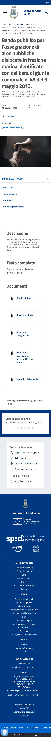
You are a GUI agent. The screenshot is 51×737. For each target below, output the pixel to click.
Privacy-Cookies (9, 727)
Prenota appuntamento (24, 704)
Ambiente (24, 631)
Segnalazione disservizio (24, 711)
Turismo (24, 616)
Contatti (24, 672)
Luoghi (24, 589)
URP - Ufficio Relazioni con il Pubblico (24, 695)
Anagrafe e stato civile (24, 599)
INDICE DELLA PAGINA (12, 178)
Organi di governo (24, 571)
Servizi (24, 594)
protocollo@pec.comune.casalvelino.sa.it (24, 690)
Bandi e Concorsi (32, 24)
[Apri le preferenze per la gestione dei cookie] (4, 732)
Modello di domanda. (27, 379)
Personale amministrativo (24, 585)
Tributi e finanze (24, 627)
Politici (24, 581)
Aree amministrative (24, 567)
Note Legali (23, 727)
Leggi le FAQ (24, 708)
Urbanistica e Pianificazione (24, 613)
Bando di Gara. (24, 298)
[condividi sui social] (8, 116)
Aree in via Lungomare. (22, 333)
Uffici (24, 574)
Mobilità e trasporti (24, 620)
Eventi (24, 651)
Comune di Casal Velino (32, 12)
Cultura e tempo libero (24, 602)
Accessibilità (24, 715)
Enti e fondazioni (24, 578)
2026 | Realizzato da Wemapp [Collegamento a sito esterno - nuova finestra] (25, 735)
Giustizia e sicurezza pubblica (24, 623)
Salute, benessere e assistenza (24, 634)
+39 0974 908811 (24, 687)
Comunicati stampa (24, 647)
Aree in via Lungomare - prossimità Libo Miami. (24, 357)
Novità (11, 24)
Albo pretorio (24, 663)
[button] (47, 3)
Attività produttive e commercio (24, 609)
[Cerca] (46, 12)
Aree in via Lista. (25, 315)
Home (4, 24)
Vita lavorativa (24, 606)
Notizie (20, 24)
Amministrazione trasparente (24, 667)
